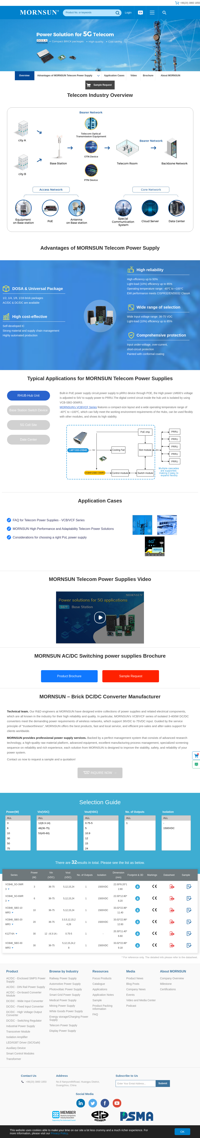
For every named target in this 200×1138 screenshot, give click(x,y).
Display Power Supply (62, 1030)
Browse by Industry (63, 971)
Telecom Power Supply (63, 1025)
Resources (101, 971)
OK (182, 1131)
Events (130, 994)
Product (12, 971)
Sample (97, 1000)
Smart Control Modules (20, 1053)
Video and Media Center (141, 1000)
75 (18, 848)
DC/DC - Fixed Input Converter (25, 1006)
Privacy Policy (59, 1133)
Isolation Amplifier (17, 1037)
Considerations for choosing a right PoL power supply (50, 537)
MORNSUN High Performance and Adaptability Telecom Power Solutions (63, 528)
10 (18, 833)
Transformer (13, 1059)
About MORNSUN (170, 75)
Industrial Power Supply (20, 1026)
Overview (24, 75)
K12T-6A (9, 933)
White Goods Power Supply (66, 1011)
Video (133, 75)
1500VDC (177, 828)
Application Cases (114, 75)
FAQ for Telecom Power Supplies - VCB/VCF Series (49, 520)
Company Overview (172, 978)
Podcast (131, 1005)
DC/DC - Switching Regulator (24, 1020)
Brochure (148, 75)
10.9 (102, 833)
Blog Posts (132, 983)
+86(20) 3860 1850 (190, 3)
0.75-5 (102, 823)
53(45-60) (58, 833)
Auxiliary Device (16, 1048)
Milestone (166, 983)
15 (102, 843)
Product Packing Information (102, 1007)
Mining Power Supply (62, 1005)
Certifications (168, 989)
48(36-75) (58, 828)
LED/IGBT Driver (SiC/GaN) (23, 1042)
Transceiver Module (18, 1031)
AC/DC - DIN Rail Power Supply (25, 987)
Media (130, 971)
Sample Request (103, 85)
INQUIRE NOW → (100, 772)
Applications (100, 989)
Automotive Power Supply (65, 983)
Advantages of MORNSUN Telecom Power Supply (67, 75)
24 (102, 848)
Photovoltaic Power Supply (65, 989)
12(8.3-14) (58, 823)
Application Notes (103, 994)
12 (102, 838)
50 (18, 843)
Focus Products (102, 978)
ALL (18, 818)
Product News (134, 978)
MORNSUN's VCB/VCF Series (78, 407)
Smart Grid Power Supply (64, 994)
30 (18, 838)
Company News (136, 989)
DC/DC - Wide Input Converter (24, 1001)
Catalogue (99, 983)
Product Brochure (69, 676)
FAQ (95, 1014)
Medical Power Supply (63, 1000)
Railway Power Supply (63, 978)
